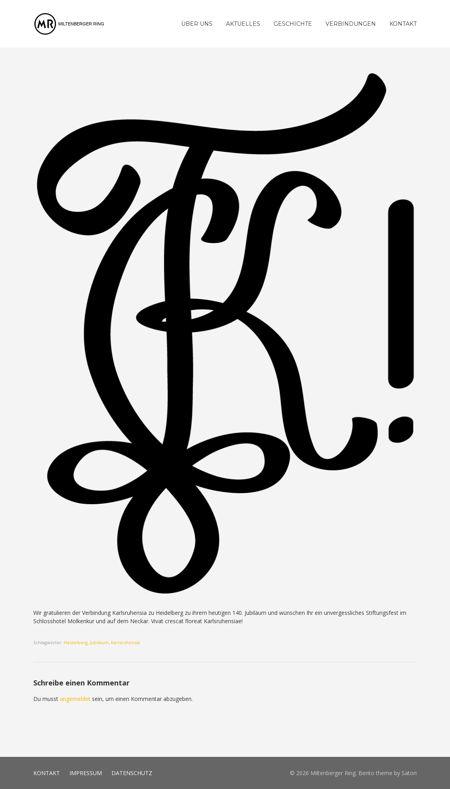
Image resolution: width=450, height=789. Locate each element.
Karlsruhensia (125, 642)
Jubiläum (99, 642)
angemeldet (75, 699)
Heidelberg (76, 642)
